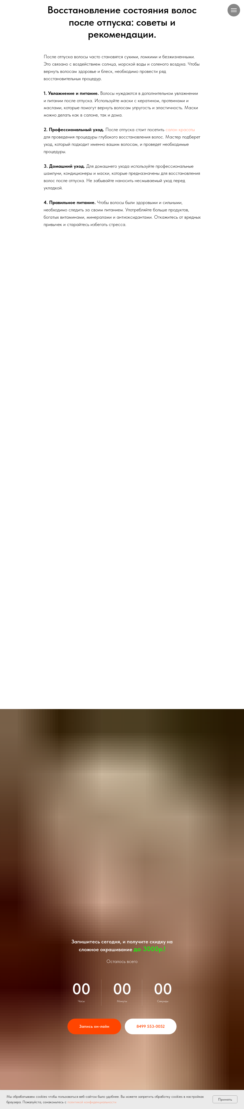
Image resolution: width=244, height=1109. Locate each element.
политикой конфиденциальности (91, 1102)
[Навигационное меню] (234, 10)
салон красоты (180, 129)
